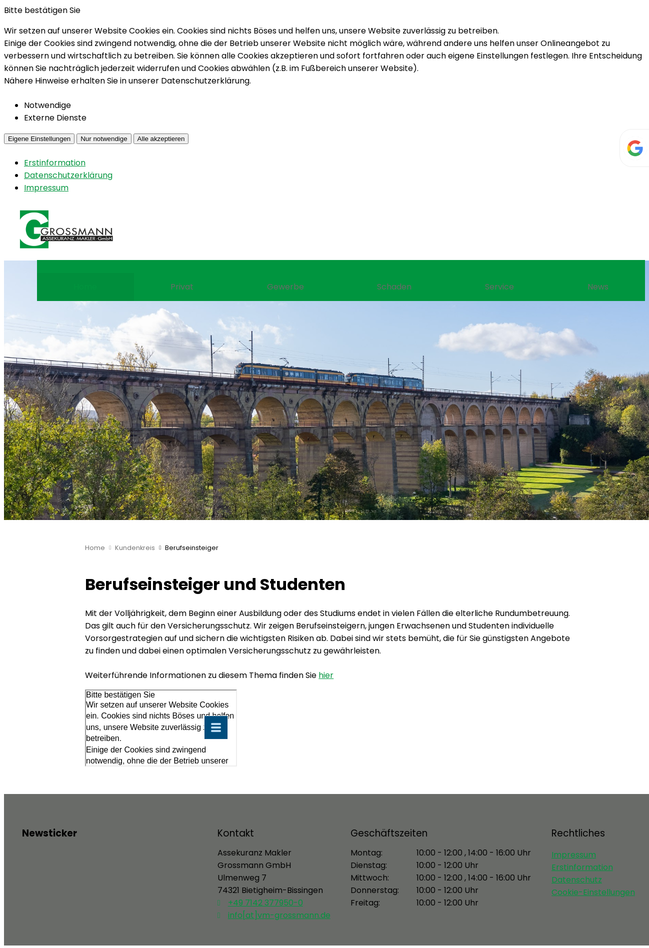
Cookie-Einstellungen (593, 892)
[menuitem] (85, 287)
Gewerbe (285, 286)
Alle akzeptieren (161, 138)
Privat (182, 286)
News (598, 286)
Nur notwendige (103, 138)
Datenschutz (577, 880)
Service (499, 286)
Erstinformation (55, 162)
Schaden (394, 286)
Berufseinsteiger (191, 548)
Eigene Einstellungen (39, 138)
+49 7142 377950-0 (265, 902)
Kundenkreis (135, 548)
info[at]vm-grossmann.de (279, 915)
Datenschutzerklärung (68, 175)
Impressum (46, 188)
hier (326, 675)
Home (85, 286)
